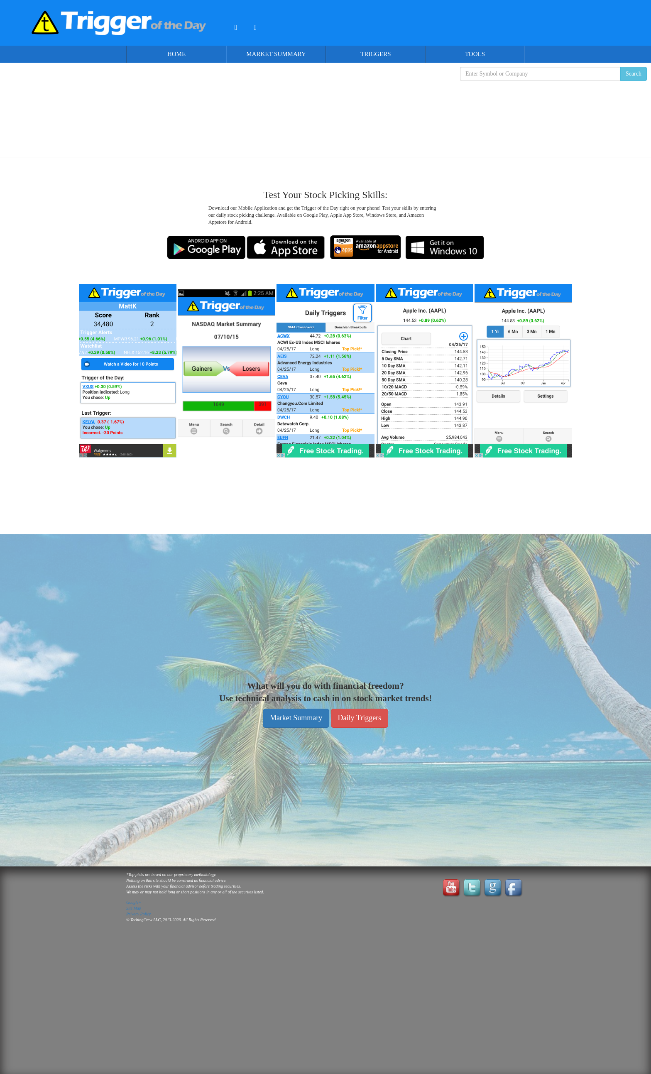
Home (176, 54)
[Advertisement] (325, 112)
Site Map (133, 908)
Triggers (375, 54)
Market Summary (276, 54)
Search (633, 74)
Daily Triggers (360, 718)
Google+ (133, 902)
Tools (475, 54)
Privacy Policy (138, 914)
